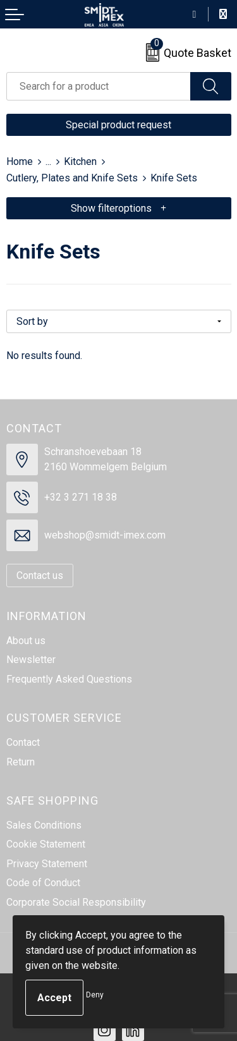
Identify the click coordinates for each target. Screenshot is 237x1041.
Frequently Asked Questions (69, 679)
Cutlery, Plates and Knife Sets (72, 178)
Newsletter (31, 660)
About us (26, 641)
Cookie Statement (45, 844)
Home (19, 161)
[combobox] (98, 86)
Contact (23, 742)
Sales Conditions (44, 825)
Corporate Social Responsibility (76, 902)
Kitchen (80, 161)
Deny (95, 994)
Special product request (118, 125)
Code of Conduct (43, 883)
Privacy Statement (46, 864)
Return (20, 762)
